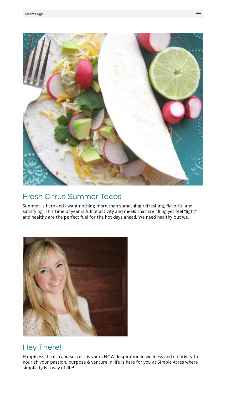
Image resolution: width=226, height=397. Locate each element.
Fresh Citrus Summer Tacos (72, 196)
